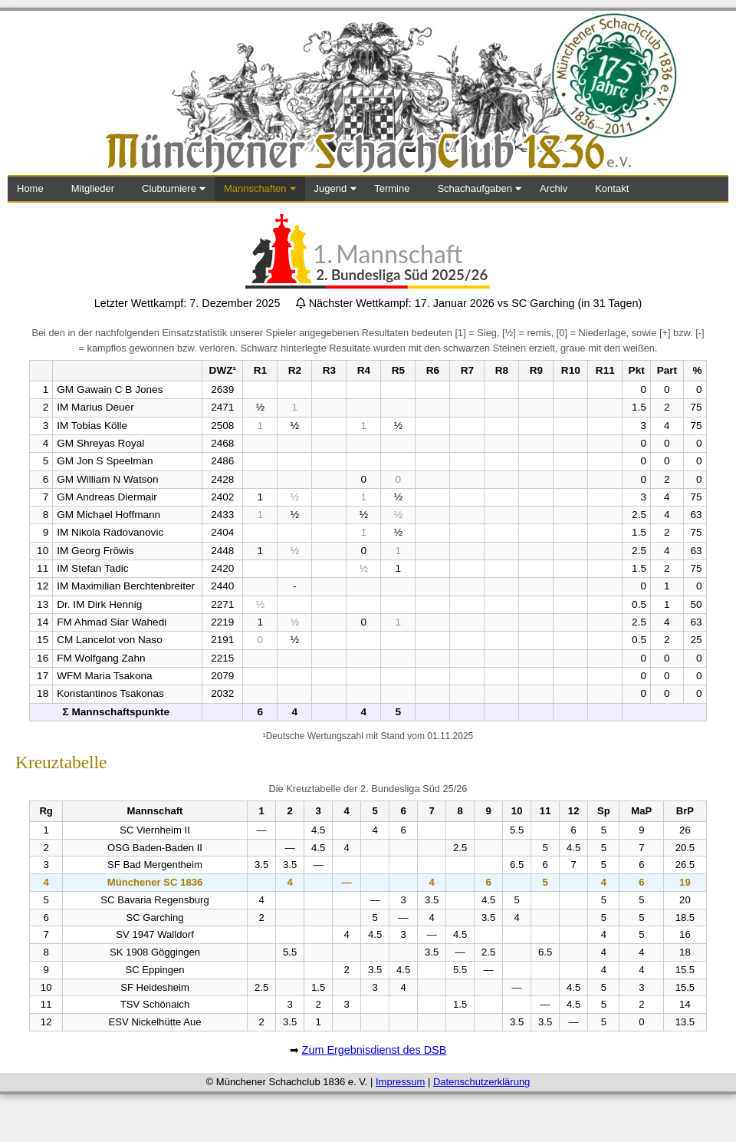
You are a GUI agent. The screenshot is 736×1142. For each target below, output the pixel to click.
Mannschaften (255, 188)
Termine (391, 188)
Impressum (400, 1082)
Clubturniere (169, 188)
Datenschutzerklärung (481, 1082)
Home (30, 188)
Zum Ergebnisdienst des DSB (374, 1050)
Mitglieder (92, 188)
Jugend (330, 188)
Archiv (553, 188)
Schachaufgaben (474, 188)
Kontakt (612, 188)
